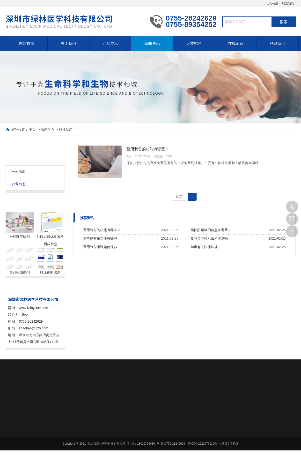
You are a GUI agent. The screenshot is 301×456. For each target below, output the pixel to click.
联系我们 (288, 3)
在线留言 (235, 43)
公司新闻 (18, 172)
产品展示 (110, 43)
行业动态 (66, 129)
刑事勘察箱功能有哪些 (100, 238)
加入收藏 (272, 3)
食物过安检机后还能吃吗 (209, 238)
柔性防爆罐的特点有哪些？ (211, 230)
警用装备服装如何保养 (100, 247)
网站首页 (26, 43)
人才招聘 (194, 43)
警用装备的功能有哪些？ (101, 230)
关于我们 (68, 43)
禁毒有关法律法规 (204, 247)
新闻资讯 (152, 43)
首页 (179, 197)
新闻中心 (47, 129)
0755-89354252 (292, 207)
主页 (32, 129)
